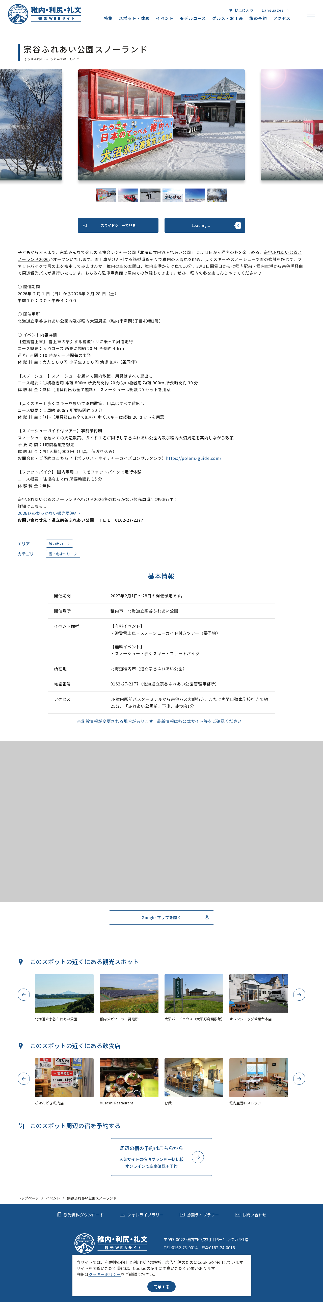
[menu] (311, 14)
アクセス (282, 18)
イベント (53, 1198)
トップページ (28, 1198)
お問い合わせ (250, 1214)
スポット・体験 (134, 18)
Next (299, 995)
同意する (161, 1287)
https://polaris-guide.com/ (194, 458)
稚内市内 (59, 543)
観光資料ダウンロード (80, 1214)
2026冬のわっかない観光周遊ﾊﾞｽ (49, 513)
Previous (24, 995)
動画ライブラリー (199, 1214)
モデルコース (193, 18)
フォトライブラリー (142, 1214)
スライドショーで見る (109, 225)
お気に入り (241, 10)
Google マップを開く (175, 917)
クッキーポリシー (105, 1274)
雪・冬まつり (63, 553)
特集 (108, 18)
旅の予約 (258, 18)
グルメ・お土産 (227, 18)
